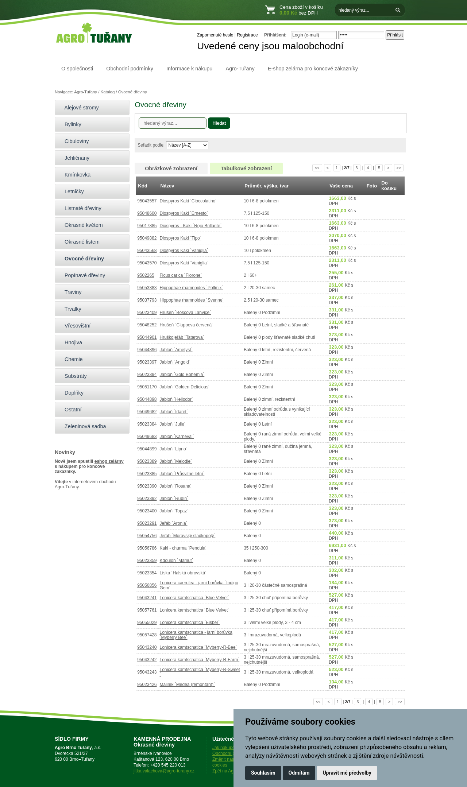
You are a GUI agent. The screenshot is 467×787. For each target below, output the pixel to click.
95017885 (147, 225)
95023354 (147, 572)
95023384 (147, 424)
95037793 (147, 300)
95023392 (147, 498)
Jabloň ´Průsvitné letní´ (182, 473)
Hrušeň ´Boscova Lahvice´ (185, 312)
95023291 (147, 523)
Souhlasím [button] (263, 773)
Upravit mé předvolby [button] (347, 773)
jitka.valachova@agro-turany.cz (164, 771)
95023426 (147, 684)
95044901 (147, 337)
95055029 (147, 622)
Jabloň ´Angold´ (175, 362)
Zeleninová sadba (82, 426)
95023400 (147, 510)
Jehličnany (73, 158)
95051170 (147, 386)
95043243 (147, 672)
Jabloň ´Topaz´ (174, 510)
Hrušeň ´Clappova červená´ (186, 324)
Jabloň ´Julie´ (173, 424)
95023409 (147, 312)
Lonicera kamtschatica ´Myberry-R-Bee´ (198, 647)
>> (399, 168)
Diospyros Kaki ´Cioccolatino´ (188, 200)
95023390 (147, 486)
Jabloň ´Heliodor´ (176, 399)
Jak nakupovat (226, 747)
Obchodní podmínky (129, 68)
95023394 (147, 374)
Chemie (70, 359)
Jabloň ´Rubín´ (174, 498)
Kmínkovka (74, 175)
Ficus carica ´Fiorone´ (181, 275)
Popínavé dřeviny (81, 275)
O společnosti (77, 68)
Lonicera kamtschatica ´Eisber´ (190, 622)
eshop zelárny (109, 461)
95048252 (147, 324)
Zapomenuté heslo (215, 35)
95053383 (147, 287)
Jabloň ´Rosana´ (176, 486)
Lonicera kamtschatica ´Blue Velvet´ (194, 597)
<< (317, 168)
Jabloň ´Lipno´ (174, 448)
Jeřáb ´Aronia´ (174, 523)
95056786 (147, 548)
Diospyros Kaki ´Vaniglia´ (184, 250)
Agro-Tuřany (239, 68)
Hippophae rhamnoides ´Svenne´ (192, 300)
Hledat (219, 123)
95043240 (147, 647)
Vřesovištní (74, 326)
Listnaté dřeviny (79, 208)
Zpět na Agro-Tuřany (232, 771)
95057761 (147, 610)
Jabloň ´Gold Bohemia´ (182, 374)
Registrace (247, 35)
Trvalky (69, 309)
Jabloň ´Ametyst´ (176, 349)
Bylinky (69, 124)
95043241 (147, 597)
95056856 (147, 585)
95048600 (147, 213)
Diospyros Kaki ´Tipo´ (180, 238)
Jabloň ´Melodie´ (176, 461)
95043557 (147, 200)
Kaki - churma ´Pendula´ (183, 548)
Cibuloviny (73, 141)
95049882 (147, 238)
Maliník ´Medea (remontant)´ (187, 684)
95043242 (147, 659)
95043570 (147, 262)
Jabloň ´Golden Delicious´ (185, 386)
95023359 (147, 560)
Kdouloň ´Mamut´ (176, 560)
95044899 (147, 448)
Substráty (72, 376)
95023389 (147, 461)
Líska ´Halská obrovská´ (183, 572)
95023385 (147, 473)
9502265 (145, 275)
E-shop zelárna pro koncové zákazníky (313, 68)
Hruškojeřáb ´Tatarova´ (182, 337)
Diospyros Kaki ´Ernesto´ (184, 213)
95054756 (147, 535)
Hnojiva (70, 342)
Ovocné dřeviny (81, 258)
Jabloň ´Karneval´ (177, 436)
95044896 (147, 349)
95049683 (147, 436)
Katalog (108, 92)
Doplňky (71, 393)
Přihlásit (395, 35)
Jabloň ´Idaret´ (174, 411)
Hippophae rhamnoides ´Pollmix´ (191, 287)
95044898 (147, 399)
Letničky (71, 191)
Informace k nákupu (189, 68)
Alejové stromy (78, 108)
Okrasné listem (79, 242)
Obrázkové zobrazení (171, 168)
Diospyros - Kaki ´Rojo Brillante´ (191, 225)
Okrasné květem (80, 225)
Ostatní (69, 409)
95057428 (147, 634)
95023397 (147, 362)
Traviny (69, 292)
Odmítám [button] (299, 773)
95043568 (147, 250)
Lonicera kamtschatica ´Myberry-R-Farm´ (200, 659)
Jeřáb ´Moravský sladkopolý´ (188, 535)
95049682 (147, 411)
